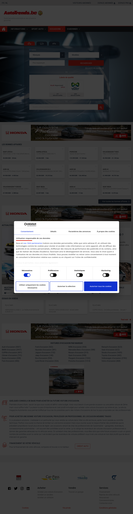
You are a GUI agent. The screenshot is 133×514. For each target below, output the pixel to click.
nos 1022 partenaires (32, 243)
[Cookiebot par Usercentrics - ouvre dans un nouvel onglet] (26, 224)
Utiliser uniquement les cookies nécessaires (32, 286)
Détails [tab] (53, 231)
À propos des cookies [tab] (106, 231)
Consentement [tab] (27, 231)
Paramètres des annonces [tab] (80, 231)
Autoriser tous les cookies (101, 286)
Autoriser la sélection (66, 286)
